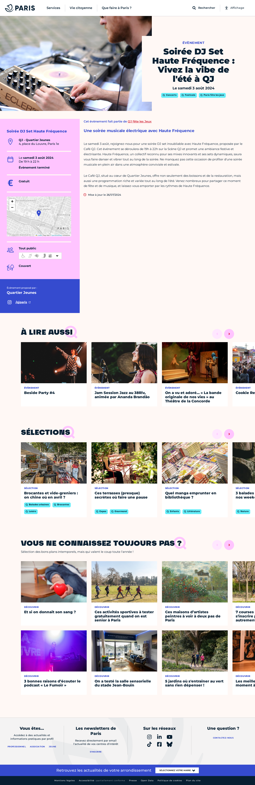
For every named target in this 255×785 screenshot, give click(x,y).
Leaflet (39, 235)
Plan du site (193, 780)
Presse (133, 780)
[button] (39, 213)
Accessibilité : (102, 780)
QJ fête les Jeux (140, 121)
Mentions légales (64, 780)
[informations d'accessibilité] (40, 255)
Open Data (147, 780)
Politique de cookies (170, 780)
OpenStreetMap (56, 235)
